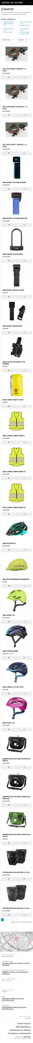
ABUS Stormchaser (10, 651)
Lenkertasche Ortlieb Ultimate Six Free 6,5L (16, 798)
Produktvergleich (24, 1023)
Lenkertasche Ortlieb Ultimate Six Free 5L (16, 760)
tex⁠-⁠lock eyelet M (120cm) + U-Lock (15, 108)
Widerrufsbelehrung (23, 1027)
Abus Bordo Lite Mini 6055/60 (14, 182)
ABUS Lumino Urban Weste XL (14, 507)
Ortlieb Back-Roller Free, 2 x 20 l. (16, 872)
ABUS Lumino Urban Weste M (13, 472)
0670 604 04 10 (8, 1009)
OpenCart (27, 1036)
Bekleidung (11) (8, 22)
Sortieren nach (6, 40)
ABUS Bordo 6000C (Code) (13, 290)
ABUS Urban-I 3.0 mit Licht (12, 687)
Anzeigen (21, 40)
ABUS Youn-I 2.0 (8, 723)
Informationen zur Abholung (20, 1030)
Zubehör (7, 9)
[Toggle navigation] (30, 2)
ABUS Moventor (8, 543)
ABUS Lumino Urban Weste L (13, 436)
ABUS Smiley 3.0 (8, 615)
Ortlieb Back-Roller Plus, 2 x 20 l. (16, 908)
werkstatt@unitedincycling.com (14, 1007)
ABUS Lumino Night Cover (12, 400)
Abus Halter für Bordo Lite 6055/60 (13, 363)
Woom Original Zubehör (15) (25, 33)
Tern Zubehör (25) (24, 29)
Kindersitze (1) (24, 25)
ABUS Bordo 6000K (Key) (12, 326)
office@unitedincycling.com (13, 998)
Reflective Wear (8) (9, 29)
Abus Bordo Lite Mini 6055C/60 (14, 218)
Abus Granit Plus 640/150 (12, 254)
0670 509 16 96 (8, 1000)
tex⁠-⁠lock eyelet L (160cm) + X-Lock (14, 146)
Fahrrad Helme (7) (8, 24)
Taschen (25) (8, 32)
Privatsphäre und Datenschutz (19, 1033)
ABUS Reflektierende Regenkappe (15, 579)
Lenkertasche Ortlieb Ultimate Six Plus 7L (16, 835)
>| (16, 919)
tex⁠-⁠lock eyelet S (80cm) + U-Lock (14, 70)
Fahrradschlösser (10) (26, 23)
